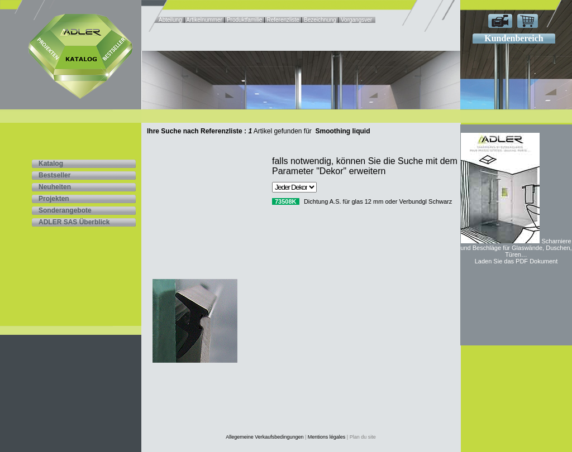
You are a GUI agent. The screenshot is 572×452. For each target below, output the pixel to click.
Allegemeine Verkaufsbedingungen (264, 437)
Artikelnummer (204, 20)
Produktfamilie (244, 20)
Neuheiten (55, 187)
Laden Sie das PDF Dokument (516, 261)
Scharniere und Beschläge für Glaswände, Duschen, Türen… (515, 248)
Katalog (51, 163)
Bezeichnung (320, 20)
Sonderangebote (65, 210)
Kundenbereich (514, 38)
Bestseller (54, 175)
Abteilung (171, 20)
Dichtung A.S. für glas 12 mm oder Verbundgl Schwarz (378, 201)
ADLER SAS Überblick (74, 222)
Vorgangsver (356, 20)
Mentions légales (327, 437)
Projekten (54, 199)
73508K (286, 201)
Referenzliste (282, 20)
